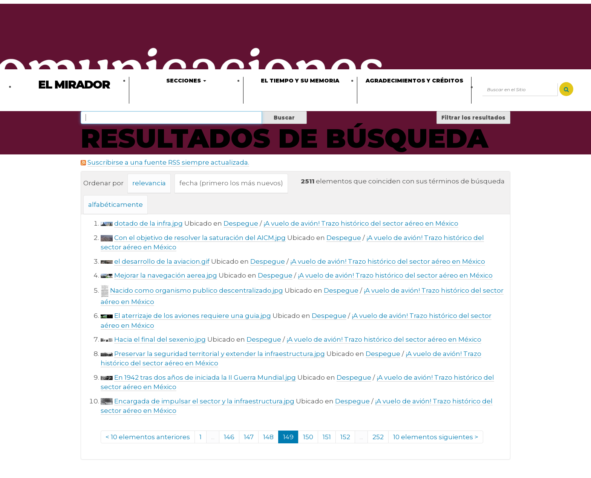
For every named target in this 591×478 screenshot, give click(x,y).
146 (229, 437)
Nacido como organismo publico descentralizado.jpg (196, 290)
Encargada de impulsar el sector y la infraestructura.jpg (204, 401)
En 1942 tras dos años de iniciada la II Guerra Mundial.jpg (205, 377)
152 (345, 437)
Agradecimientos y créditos (414, 80)
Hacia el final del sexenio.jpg (160, 339)
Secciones (186, 80)
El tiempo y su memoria (300, 80)
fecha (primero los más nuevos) (231, 183)
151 (327, 437)
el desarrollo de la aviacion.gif (162, 261)
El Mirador (74, 85)
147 (249, 437)
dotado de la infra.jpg (148, 223)
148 (268, 437)
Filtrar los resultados (473, 117)
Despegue (241, 223)
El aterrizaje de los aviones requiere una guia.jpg (192, 315)
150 (308, 437)
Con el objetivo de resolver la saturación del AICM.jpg (200, 237)
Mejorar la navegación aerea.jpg (165, 275)
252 (378, 437)
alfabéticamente (115, 204)
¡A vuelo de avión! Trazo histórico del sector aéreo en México (360, 223)
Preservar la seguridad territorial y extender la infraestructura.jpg (219, 353)
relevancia (149, 183)
